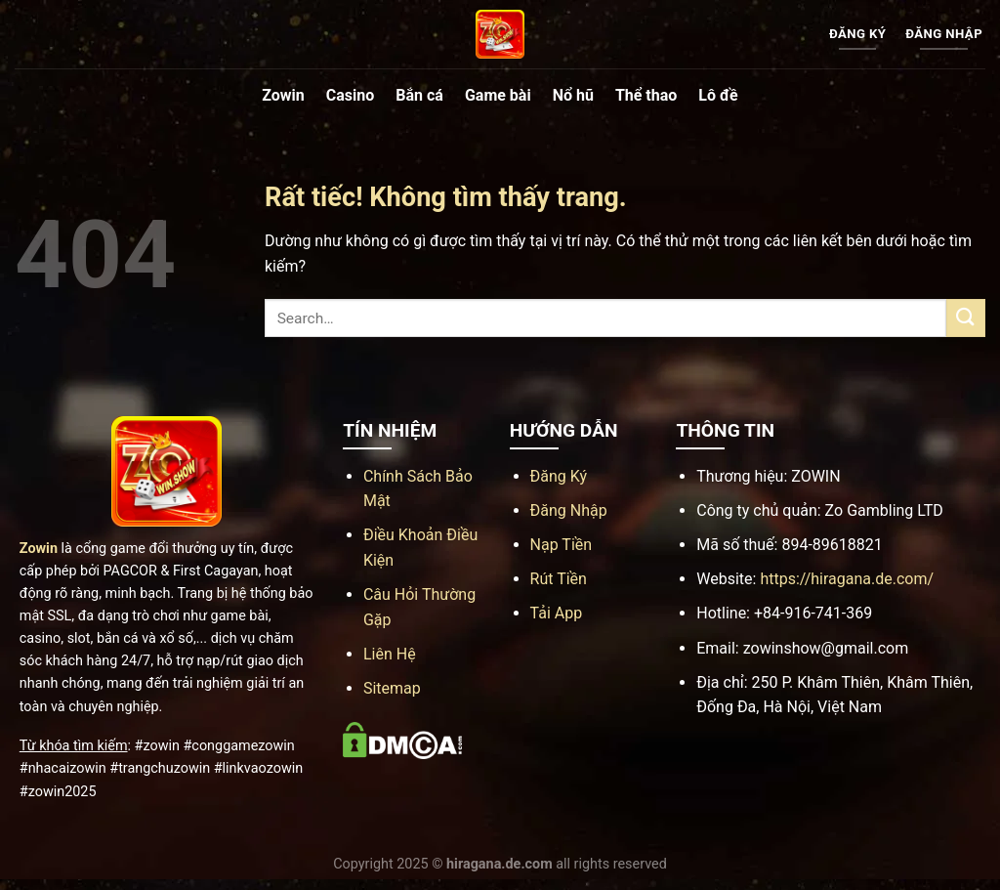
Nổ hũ (573, 95)
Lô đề (717, 95)
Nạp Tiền (561, 544)
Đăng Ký (559, 476)
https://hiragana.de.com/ (847, 579)
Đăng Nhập (568, 510)
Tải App (556, 613)
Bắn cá (419, 95)
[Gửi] (965, 318)
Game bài (498, 95)
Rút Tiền (558, 579)
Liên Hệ (389, 654)
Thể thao (646, 95)
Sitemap (392, 688)
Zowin (283, 95)
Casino (350, 95)
